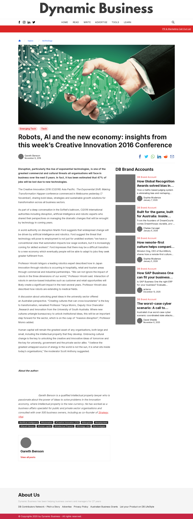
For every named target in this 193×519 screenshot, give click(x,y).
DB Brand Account (146, 177)
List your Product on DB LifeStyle (137, 506)
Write (87, 22)
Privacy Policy (81, 506)
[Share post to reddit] (165, 156)
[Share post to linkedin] (159, 156)
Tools (115, 22)
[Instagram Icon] (24, 22)
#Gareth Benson (27, 426)
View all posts (28, 457)
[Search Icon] (173, 22)
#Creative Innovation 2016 (67, 422)
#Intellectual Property (63, 426)
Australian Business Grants (104, 506)
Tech (44, 128)
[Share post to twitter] (146, 156)
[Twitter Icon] (34, 22)
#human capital (44, 426)
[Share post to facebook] (140, 156)
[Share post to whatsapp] (152, 156)
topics (30, 41)
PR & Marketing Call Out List (176, 29)
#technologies (99, 426)
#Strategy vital (83, 426)
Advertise (101, 22)
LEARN (127, 22)
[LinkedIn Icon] (29, 22)
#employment (101, 422)
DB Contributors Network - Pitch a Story (39, 506)
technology (47, 41)
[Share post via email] (172, 156)
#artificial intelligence (28, 422)
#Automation (46, 422)
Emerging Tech (28, 128)
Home (64, 22)
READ (76, 22)
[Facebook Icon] (19, 22)
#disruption (87, 422)
